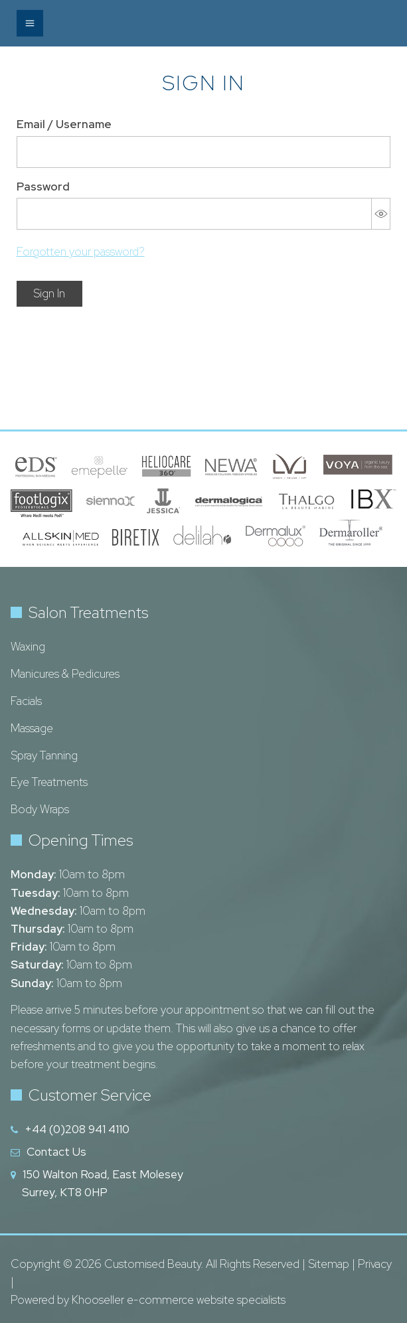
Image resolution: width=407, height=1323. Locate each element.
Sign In (49, 293)
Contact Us (56, 1151)
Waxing (28, 646)
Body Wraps (40, 809)
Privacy (375, 1264)
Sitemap (328, 1264)
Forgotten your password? (81, 251)
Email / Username (64, 124)
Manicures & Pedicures (65, 673)
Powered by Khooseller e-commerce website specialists (148, 1299)
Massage (32, 728)
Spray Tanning (44, 755)
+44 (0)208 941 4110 (77, 1129)
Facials (26, 701)
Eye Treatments (49, 782)
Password (43, 186)
